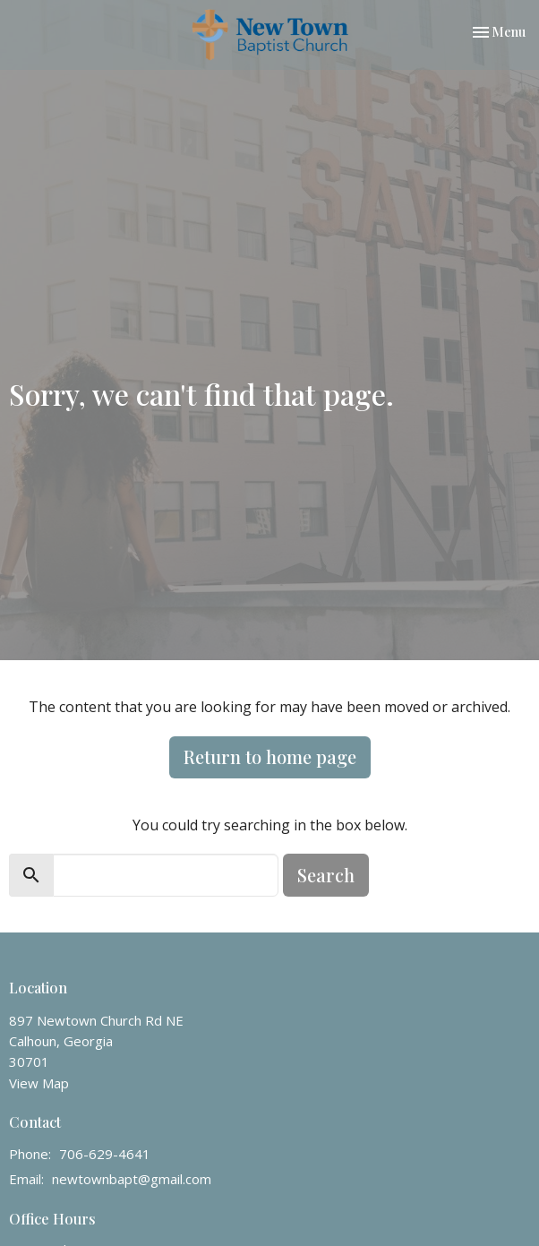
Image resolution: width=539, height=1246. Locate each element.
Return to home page (270, 756)
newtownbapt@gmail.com (131, 1179)
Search (326, 875)
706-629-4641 (104, 1154)
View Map (39, 1083)
